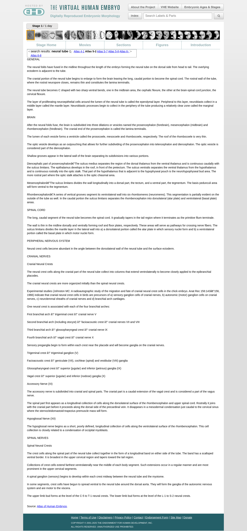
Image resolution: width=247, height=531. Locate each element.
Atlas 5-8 (113, 51)
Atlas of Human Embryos (52, 506)
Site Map (176, 517)
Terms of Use (88, 517)
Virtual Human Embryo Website (170, 7)
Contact (138, 517)
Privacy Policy (123, 517)
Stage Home (46, 45)
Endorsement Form (156, 517)
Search (70, 52)
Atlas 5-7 (102, 51)
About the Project (143, 7)
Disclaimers (105, 517)
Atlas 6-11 (125, 51)
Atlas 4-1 (79, 51)
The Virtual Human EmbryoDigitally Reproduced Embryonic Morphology (85, 11)
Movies (85, 45)
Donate (187, 517)
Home (74, 517)
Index (135, 15)
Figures (162, 45)
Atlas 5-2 (90, 51)
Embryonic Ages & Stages (203, 7)
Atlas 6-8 (36, 55)
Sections (123, 45)
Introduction (201, 45)
